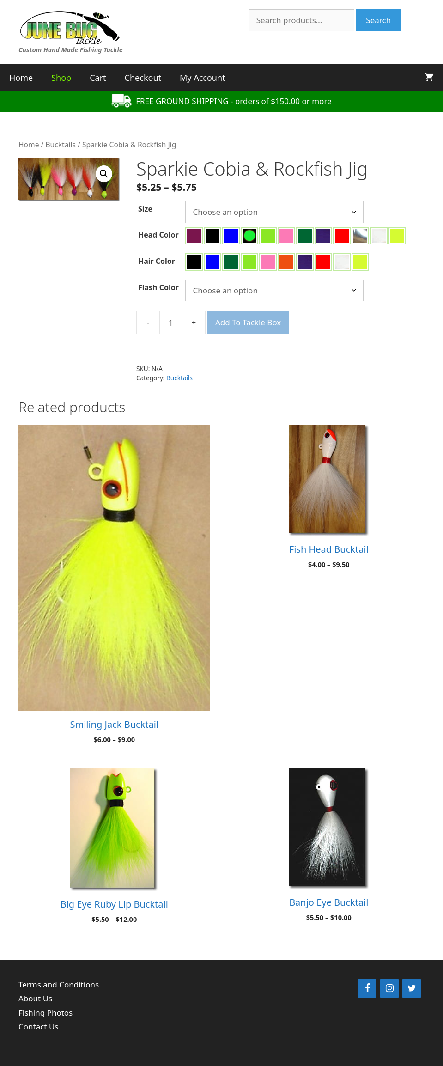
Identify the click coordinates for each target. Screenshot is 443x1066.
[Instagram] (389, 988)
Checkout (143, 77)
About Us (35, 998)
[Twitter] (411, 988)
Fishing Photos (45, 1012)
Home (21, 77)
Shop (61, 77)
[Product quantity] (170, 322)
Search (378, 20)
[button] (104, 173)
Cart (98, 77)
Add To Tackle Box (248, 322)
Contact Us (38, 1026)
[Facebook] (367, 988)
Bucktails (60, 145)
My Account (202, 77)
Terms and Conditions (58, 984)
